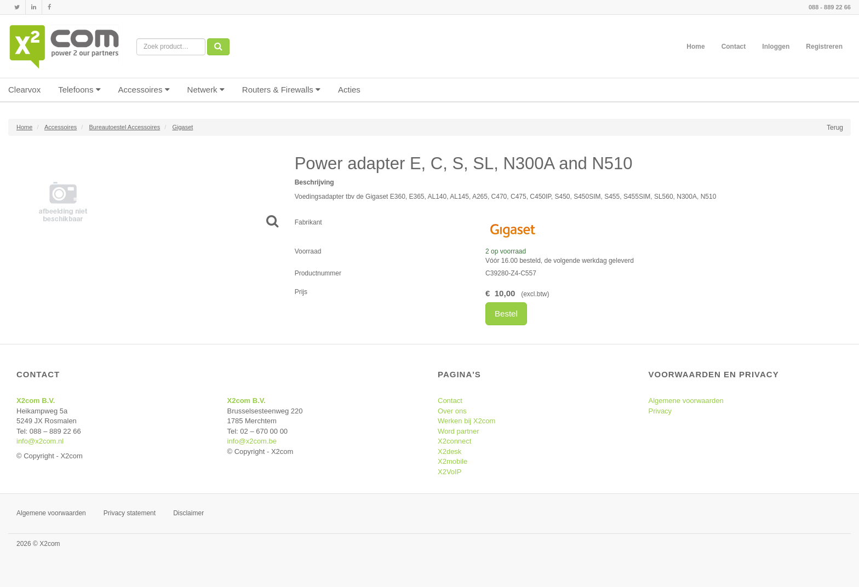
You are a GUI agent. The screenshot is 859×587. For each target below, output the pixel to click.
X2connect (454, 441)
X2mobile (452, 461)
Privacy (660, 411)
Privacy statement (130, 513)
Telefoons (79, 89)
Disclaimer (188, 513)
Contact (733, 46)
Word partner (458, 431)
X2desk (449, 451)
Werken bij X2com (466, 421)
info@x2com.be (252, 441)
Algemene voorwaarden (686, 400)
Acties (349, 89)
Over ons (452, 411)
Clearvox (24, 89)
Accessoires (144, 89)
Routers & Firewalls (281, 89)
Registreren (824, 46)
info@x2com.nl (40, 441)
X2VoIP (449, 472)
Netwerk (206, 89)
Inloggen (775, 46)
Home (695, 46)
